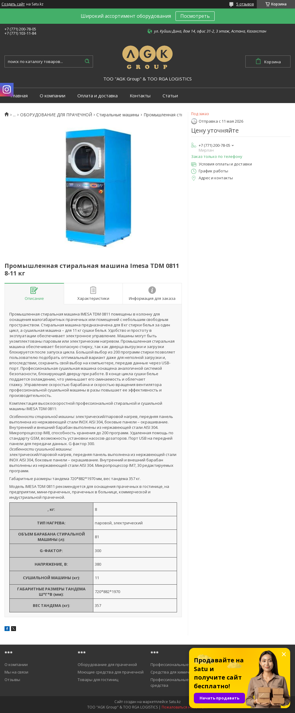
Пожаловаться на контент (185, 707)
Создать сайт (13, 4)
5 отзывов (245, 4)
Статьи (170, 95)
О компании (52, 95)
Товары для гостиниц (98, 679)
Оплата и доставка (97, 95)
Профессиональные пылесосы (180, 664)
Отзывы (12, 679)
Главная (19, 95)
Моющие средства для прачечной (111, 672)
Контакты (140, 95)
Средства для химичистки (175, 672)
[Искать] (87, 61)
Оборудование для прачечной (107, 664)
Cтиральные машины (117, 115)
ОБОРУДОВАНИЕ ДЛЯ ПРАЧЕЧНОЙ (56, 115)
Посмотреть (195, 16)
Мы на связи (16, 672)
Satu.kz (175, 701)
